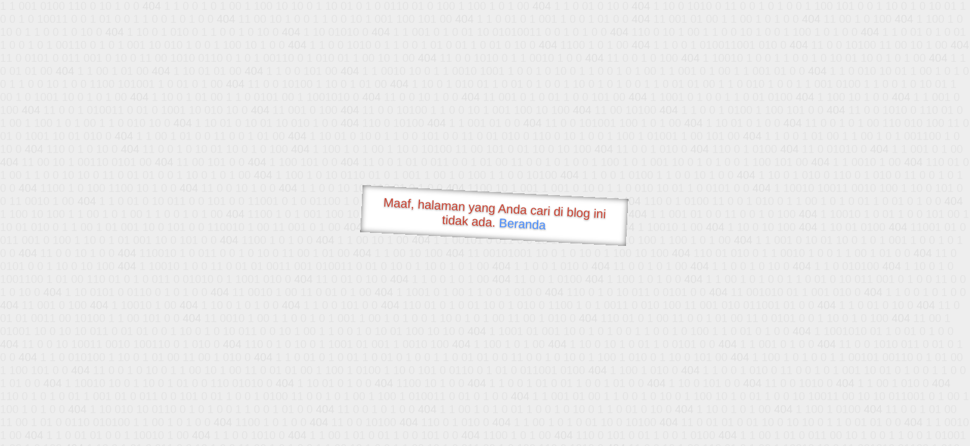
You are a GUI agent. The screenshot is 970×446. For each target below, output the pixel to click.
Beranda (522, 224)
